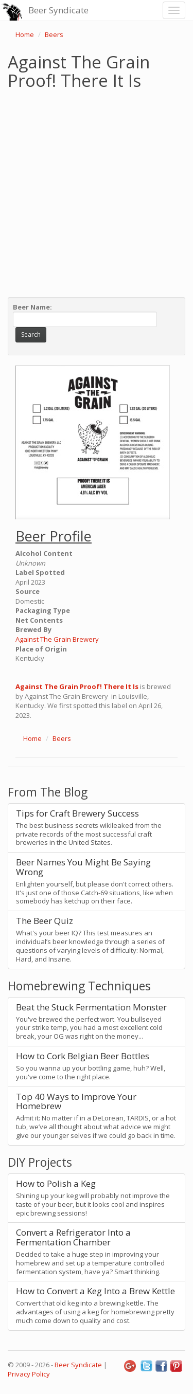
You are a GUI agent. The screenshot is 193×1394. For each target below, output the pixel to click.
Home (24, 34)
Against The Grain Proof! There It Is (76, 686)
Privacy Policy (29, 1374)
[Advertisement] (96, 191)
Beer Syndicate (58, 10)
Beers (54, 34)
